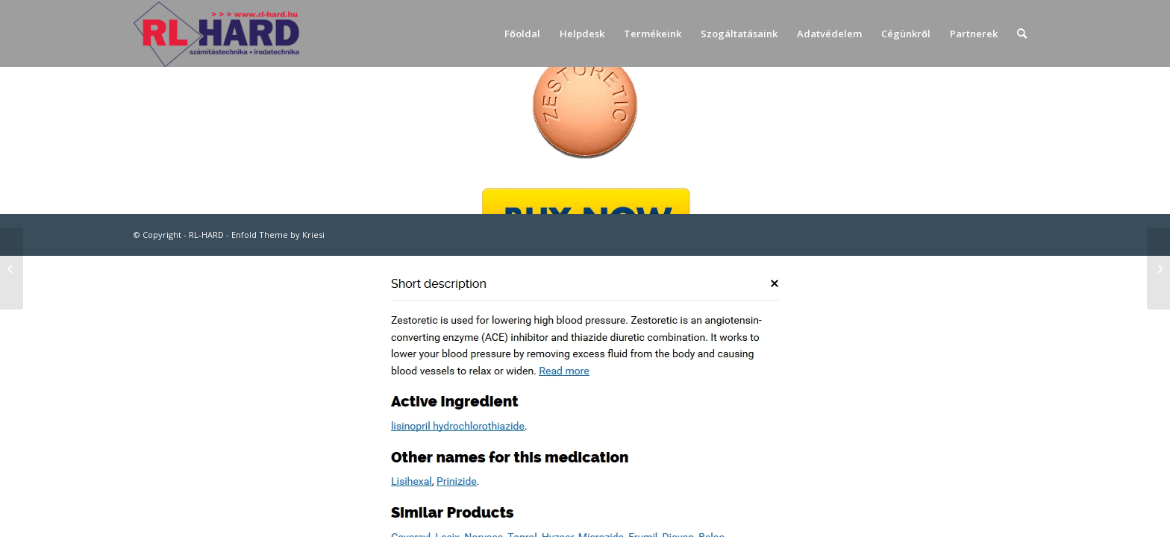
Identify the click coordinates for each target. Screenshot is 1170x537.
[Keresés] (1021, 33)
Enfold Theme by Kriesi (278, 234)
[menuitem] (522, 33)
